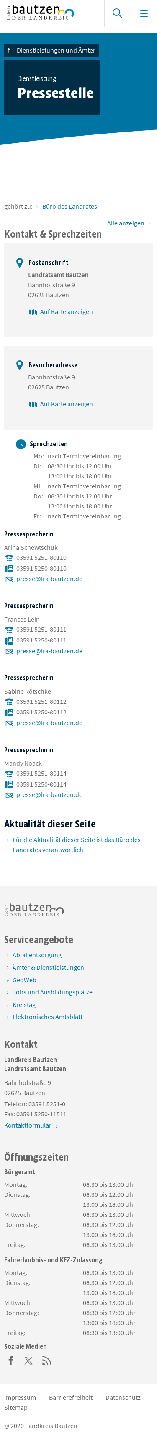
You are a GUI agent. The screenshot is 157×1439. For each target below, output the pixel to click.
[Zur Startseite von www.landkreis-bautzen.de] (50, 13)
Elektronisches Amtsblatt (47, 1016)
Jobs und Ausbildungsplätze (53, 992)
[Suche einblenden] (117, 13)
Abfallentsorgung (37, 955)
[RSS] (47, 1360)
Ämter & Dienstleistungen (48, 967)
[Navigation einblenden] (144, 13)
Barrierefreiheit (71, 1397)
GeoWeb (24, 980)
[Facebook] (11, 1360)
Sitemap (16, 1407)
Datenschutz (123, 1397)
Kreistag (24, 1004)
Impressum (20, 1397)
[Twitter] (29, 1360)
